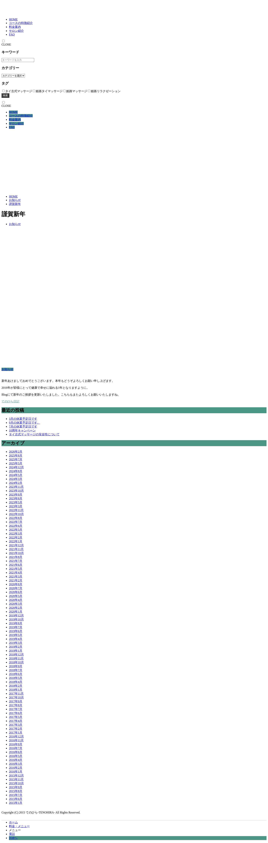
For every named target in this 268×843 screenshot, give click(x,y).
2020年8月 (15, 584)
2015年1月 (15, 802)
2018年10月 (16, 662)
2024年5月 (15, 475)
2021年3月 (15, 576)
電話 (12, 834)
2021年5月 (15, 568)
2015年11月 (16, 779)
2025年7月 (15, 459)
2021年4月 (15, 572)
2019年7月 (15, 627)
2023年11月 (16, 486)
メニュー (15, 830)
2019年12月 (16, 615)
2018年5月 (15, 677)
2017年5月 (15, 717)
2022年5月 (15, 529)
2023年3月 (15, 506)
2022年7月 (15, 521)
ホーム (13, 822)
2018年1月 (15, 689)
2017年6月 (15, 713)
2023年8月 (15, 498)
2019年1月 (15, 650)
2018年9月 (15, 666)
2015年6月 (15, 798)
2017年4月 (15, 720)
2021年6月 (15, 564)
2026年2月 (15, 451)
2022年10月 (16, 514)
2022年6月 (15, 525)
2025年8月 (15, 455)
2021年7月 (15, 560)
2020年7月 (15, 588)
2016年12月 (16, 736)
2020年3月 (15, 603)
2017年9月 (15, 701)
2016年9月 (15, 744)
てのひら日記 (10, 401)
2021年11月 (16, 549)
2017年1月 (15, 732)
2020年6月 (15, 592)
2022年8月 (15, 518)
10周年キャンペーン (22, 430)
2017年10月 (16, 697)
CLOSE (6, 44)
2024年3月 (15, 478)
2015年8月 (15, 791)
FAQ (12, 34)
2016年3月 (15, 763)
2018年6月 (15, 674)
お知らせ (15, 200)
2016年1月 (15, 771)
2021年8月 (15, 557)
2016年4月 (15, 759)
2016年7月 (15, 748)
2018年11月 (16, 658)
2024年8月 (15, 471)
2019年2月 (15, 646)
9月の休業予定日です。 (24, 422)
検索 (5, 95)
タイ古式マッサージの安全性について (34, 434)
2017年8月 (15, 705)
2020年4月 (15, 599)
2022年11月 (16, 510)
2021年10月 (16, 553)
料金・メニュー (19, 826)
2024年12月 (16, 467)
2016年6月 (15, 752)
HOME (13, 19)
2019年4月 (15, 638)
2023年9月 (15, 494)
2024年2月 (15, 482)
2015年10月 (16, 783)
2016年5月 (15, 756)
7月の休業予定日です (23, 426)
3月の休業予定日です (23, 418)
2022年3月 (15, 533)
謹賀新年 (15, 204)
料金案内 (15, 26)
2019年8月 (15, 623)
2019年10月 (16, 619)
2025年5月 (15, 463)
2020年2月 (15, 607)
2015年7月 (15, 795)
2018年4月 (15, 681)
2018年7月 (15, 670)
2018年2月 (15, 685)
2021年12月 (16, 545)
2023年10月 (16, 490)
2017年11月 (16, 693)
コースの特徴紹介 (21, 23)
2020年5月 (15, 596)
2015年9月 (15, 787)
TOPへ (13, 837)
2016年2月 (15, 767)
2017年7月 (15, 709)
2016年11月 (16, 740)
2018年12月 (16, 654)
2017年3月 (15, 724)
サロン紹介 (16, 30)
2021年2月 (15, 580)
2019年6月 (15, 631)
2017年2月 (15, 728)
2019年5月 (15, 635)
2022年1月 (15, 541)
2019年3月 (15, 642)
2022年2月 (15, 537)
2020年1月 (15, 611)
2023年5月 (15, 502)
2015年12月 (16, 775)
